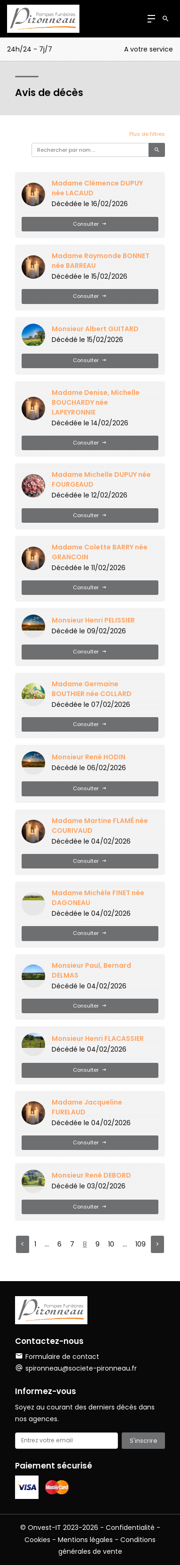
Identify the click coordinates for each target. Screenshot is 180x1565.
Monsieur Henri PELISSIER (93, 620)
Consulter (90, 224)
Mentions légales (85, 1539)
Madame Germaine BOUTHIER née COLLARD (92, 688)
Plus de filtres (147, 134)
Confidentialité (130, 1527)
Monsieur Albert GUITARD (95, 329)
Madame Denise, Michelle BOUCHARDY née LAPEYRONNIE (96, 402)
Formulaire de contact (57, 1356)
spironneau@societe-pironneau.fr (81, 1368)
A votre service (148, 49)
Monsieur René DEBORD (91, 1175)
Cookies (37, 1539)
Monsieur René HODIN (88, 757)
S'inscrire (143, 1441)
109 (140, 1244)
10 (111, 1244)
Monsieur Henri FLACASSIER (98, 1038)
